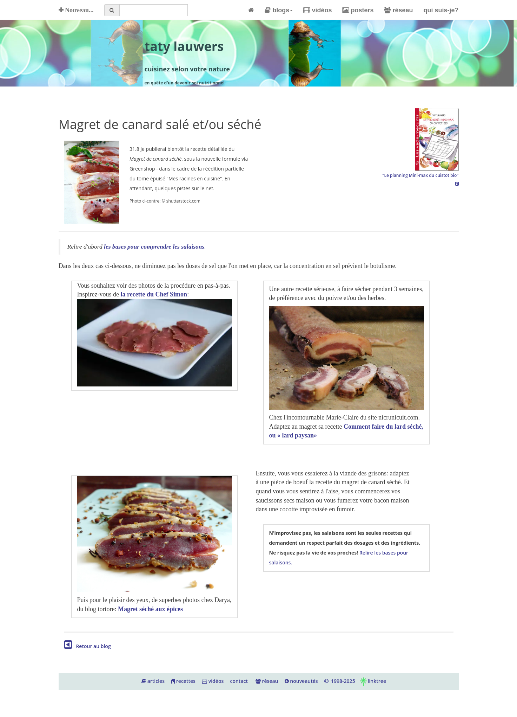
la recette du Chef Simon (153, 294)
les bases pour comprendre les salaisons (154, 246)
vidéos (317, 10)
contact (239, 681)
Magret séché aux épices (150, 609)
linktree (372, 681)
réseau (398, 10)
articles (153, 681)
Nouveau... (76, 10)
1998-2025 (339, 681)
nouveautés (301, 681)
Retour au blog (87, 646)
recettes (183, 681)
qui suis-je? (440, 10)
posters (357, 10)
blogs (279, 10)
